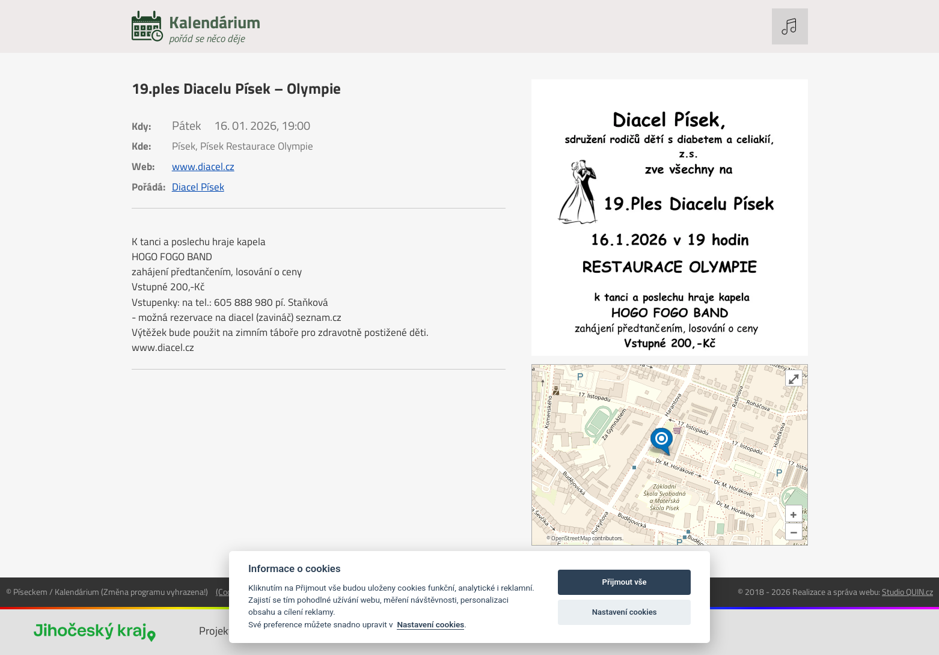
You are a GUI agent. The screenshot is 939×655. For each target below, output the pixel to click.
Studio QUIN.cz (907, 591)
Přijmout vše (624, 581)
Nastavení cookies (430, 624)
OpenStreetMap (571, 538)
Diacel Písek (198, 187)
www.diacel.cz (203, 166)
